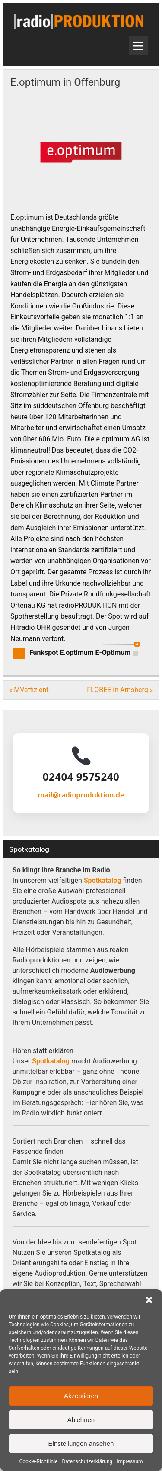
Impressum (130, 1461)
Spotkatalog (102, 880)
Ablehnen (81, 1419)
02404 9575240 (81, 776)
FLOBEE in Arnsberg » (120, 690)
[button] (149, 1300)
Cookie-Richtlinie (38, 1461)
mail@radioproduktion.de (81, 795)
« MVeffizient (29, 690)
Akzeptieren (81, 1396)
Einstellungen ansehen (81, 1443)
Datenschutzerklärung (87, 1461)
